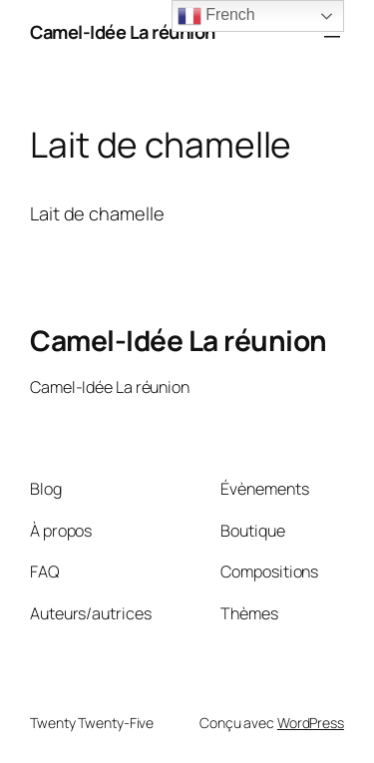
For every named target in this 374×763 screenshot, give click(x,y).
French (216, 16)
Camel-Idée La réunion (122, 32)
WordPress (310, 722)
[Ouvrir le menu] (332, 33)
